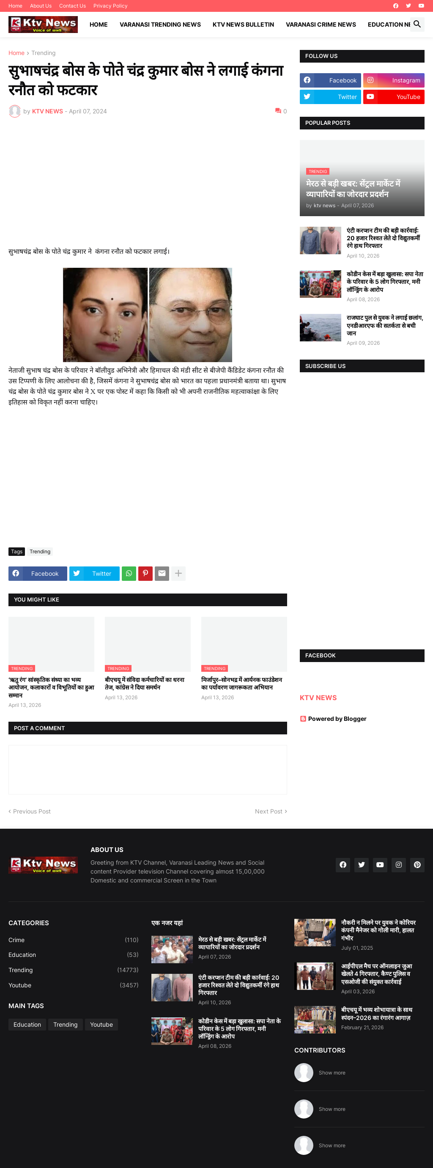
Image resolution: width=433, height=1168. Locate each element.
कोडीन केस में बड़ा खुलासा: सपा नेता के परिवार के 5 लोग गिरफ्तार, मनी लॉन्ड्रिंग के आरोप (385, 281)
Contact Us (72, 6)
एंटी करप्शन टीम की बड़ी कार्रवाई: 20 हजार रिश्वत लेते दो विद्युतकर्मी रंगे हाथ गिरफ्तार (383, 238)
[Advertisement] (147, 187)
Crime (73, 940)
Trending (43, 53)
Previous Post (32, 811)
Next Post (268, 811)
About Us (41, 6)
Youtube (73, 985)
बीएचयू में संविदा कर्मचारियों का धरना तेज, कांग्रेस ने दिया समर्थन (144, 683)
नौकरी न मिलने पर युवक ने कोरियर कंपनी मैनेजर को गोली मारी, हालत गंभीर (378, 930)
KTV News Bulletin (243, 24)
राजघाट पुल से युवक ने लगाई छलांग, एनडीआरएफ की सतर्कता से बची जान (385, 325)
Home (15, 6)
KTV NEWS (318, 697)
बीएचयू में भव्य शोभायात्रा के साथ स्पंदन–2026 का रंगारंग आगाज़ (376, 1013)
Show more (332, 1072)
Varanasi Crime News (321, 24)
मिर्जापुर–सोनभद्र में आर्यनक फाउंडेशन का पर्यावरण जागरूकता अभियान (241, 683)
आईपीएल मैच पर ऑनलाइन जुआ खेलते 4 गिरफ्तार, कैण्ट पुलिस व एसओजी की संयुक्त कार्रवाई (376, 973)
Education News (395, 24)
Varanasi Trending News (160, 24)
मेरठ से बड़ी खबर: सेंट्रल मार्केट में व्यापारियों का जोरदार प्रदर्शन (232, 943)
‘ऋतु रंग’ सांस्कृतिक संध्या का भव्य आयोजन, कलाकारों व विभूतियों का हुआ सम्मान (51, 687)
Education (73, 955)
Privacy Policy (110, 6)
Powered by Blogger (333, 718)
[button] (417, 24)
